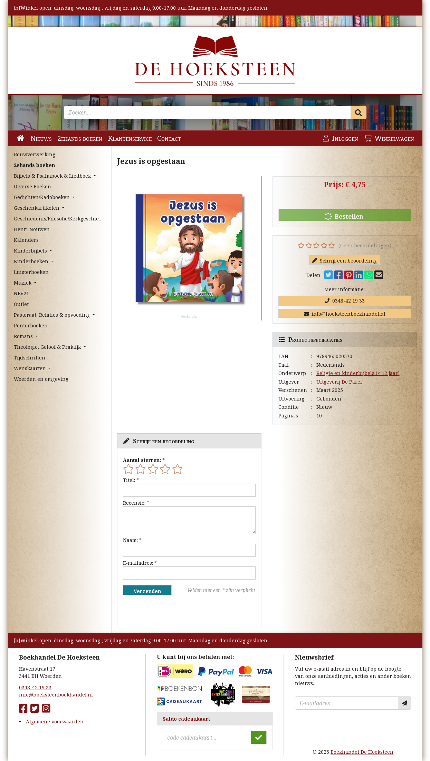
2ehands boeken (79, 138)
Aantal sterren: (142, 460)
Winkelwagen (389, 138)
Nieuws (41, 138)
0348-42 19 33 (345, 300)
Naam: (130, 540)
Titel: (129, 480)
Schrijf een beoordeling (344, 260)
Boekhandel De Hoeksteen (362, 752)
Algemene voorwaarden (55, 721)
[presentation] (167, 611)
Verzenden (147, 591)
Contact (169, 138)
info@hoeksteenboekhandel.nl (344, 313)
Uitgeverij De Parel (339, 381)
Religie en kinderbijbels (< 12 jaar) (358, 373)
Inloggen (340, 138)
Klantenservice (130, 138)
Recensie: (134, 503)
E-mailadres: (138, 563)
